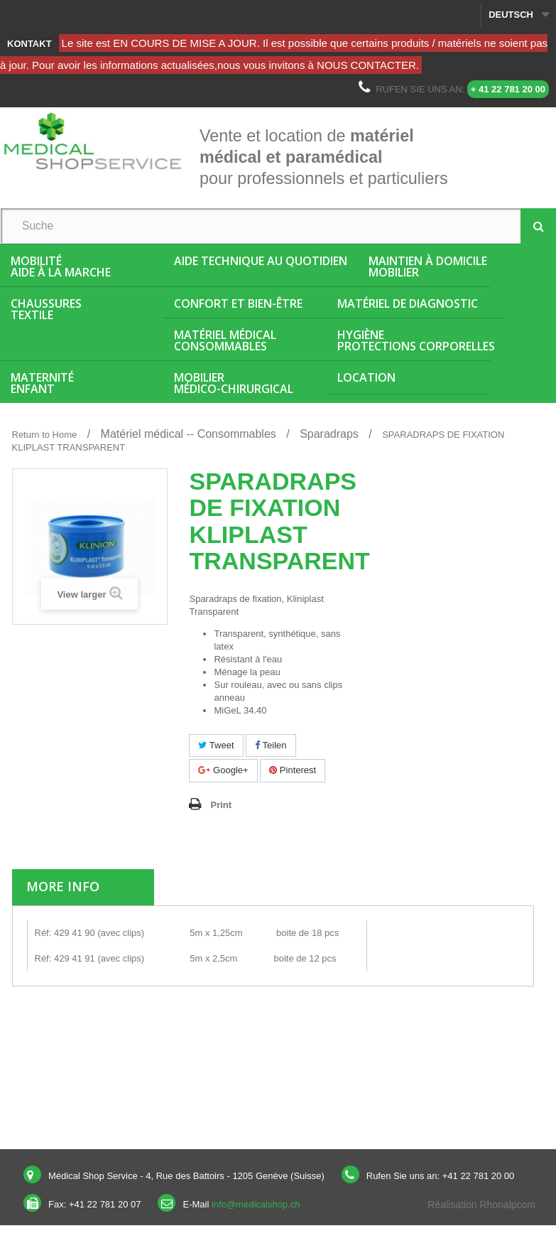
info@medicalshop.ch (256, 1204)
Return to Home (44, 434)
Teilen (270, 745)
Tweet (216, 745)
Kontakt (29, 43)
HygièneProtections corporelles (416, 340)
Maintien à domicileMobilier (428, 266)
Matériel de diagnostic (407, 303)
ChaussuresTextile (46, 309)
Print (220, 805)
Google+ (223, 770)
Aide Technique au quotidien (260, 261)
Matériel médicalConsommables (225, 340)
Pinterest (292, 770)
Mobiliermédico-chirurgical (233, 383)
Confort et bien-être (238, 303)
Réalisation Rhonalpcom (481, 1204)
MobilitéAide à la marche (61, 266)
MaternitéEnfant (42, 383)
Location (366, 377)
